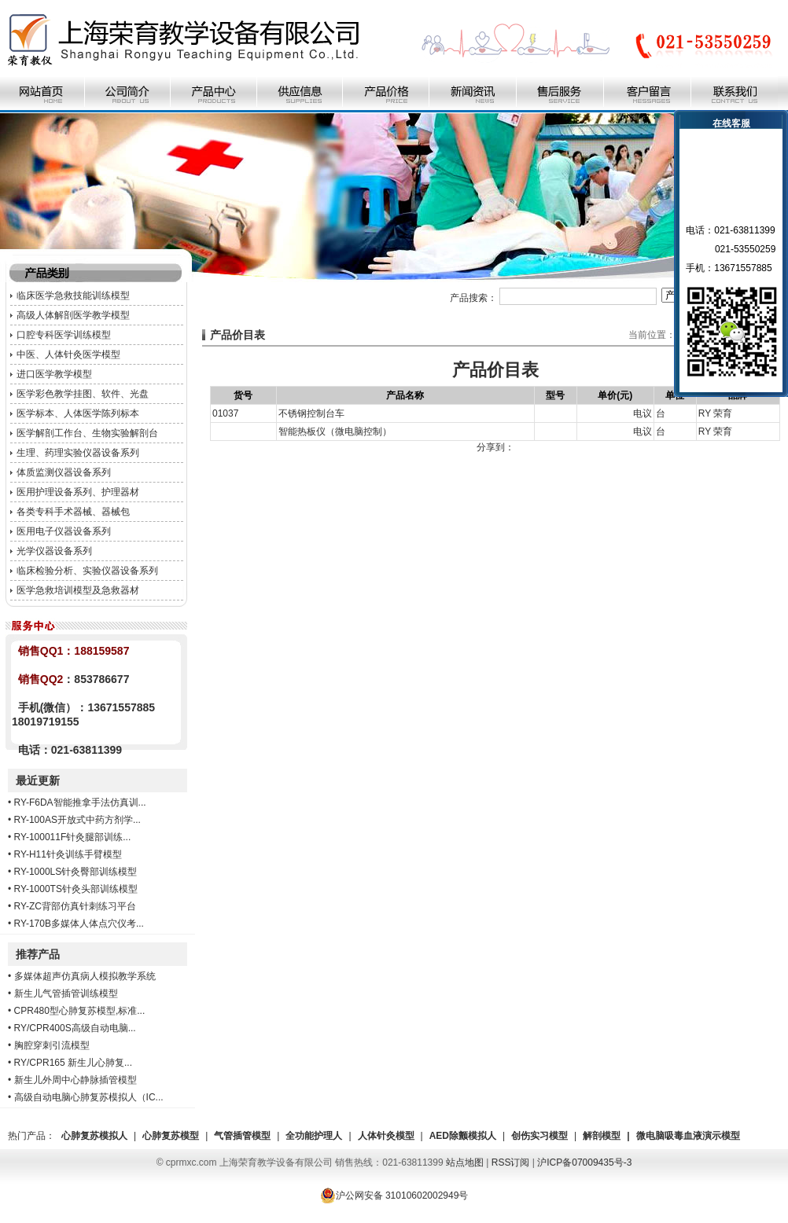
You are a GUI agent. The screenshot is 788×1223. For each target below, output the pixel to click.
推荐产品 (38, 954)
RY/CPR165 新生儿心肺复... (73, 1062)
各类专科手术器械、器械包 (73, 511)
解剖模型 (601, 1135)
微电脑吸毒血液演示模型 (688, 1135)
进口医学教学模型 (54, 374)
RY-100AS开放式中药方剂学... (77, 819)
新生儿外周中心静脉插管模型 (75, 1079)
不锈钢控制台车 (311, 413)
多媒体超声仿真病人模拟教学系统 (85, 976)
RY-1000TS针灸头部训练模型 (76, 888)
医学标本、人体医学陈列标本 (78, 413)
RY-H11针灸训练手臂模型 (68, 854)
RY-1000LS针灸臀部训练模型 (76, 871)
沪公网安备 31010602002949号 (394, 1195)
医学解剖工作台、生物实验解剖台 (87, 433)
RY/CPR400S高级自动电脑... (75, 1028)
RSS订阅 (511, 1162)
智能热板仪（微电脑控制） (335, 431)
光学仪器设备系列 (54, 550)
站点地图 (465, 1162)
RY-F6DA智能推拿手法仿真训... (80, 802)
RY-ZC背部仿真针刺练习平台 (75, 906)
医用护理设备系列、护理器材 (78, 492)
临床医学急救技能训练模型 (73, 295)
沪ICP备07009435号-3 (584, 1162)
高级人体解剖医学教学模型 (73, 315)
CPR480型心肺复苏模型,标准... (79, 1010)
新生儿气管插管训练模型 (66, 993)
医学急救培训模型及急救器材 (78, 590)
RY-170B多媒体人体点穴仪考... (79, 923)
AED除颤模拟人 (462, 1135)
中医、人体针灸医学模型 (68, 354)
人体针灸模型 (386, 1135)
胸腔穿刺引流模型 (52, 1045)
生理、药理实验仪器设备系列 (78, 452)
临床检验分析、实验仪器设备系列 (87, 570)
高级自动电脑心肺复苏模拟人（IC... (89, 1097)
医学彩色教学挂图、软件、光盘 (83, 393)
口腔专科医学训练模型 (64, 334)
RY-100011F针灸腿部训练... (72, 837)
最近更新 (38, 780)
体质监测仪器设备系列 (64, 472)
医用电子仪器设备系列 (64, 531)
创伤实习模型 (539, 1135)
